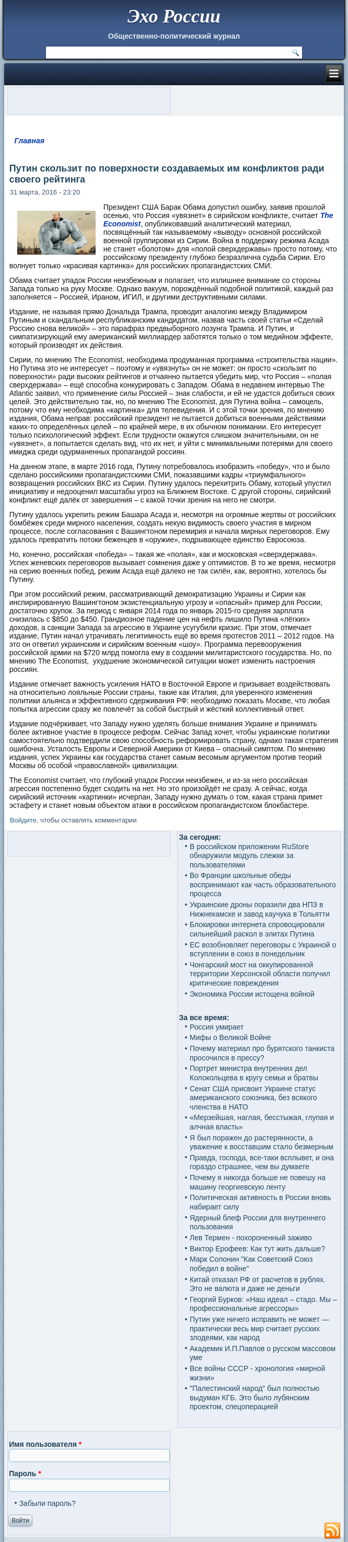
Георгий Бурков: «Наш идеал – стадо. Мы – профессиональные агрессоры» (263, 1304)
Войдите (23, 820)
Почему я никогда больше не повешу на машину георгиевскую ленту (258, 1182)
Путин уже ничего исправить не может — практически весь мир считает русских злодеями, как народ (259, 1328)
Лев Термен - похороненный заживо (251, 1237)
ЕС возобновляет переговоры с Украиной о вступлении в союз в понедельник (263, 949)
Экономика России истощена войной (252, 994)
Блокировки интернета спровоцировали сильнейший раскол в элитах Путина (257, 929)
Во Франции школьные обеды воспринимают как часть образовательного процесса (263, 884)
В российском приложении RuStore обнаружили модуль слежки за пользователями (249, 855)
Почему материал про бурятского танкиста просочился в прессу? (262, 1053)
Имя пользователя (45, 1444)
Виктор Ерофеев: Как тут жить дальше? (257, 1248)
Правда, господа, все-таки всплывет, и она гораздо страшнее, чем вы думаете (262, 1162)
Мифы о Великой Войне (230, 1037)
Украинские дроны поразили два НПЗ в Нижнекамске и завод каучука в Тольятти (260, 909)
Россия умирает (216, 1027)
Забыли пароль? (47, 1503)
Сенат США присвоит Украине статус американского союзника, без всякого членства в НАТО (253, 1097)
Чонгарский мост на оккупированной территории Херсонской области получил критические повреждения (260, 974)
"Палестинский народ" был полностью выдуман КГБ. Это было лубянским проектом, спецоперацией (254, 1397)
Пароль (25, 1473)
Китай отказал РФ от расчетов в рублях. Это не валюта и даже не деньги (258, 1284)
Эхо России (174, 16)
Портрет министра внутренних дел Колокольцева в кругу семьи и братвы (254, 1073)
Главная (29, 140)
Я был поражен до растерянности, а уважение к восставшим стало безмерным (261, 1142)
